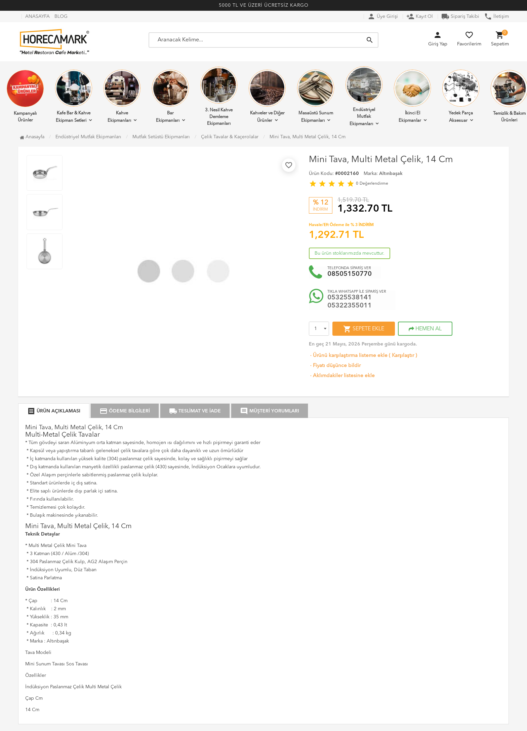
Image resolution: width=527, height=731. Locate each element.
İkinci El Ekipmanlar (412, 96)
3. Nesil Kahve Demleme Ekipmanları (218, 96)
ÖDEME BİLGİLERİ (124, 411)
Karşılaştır (403, 355)
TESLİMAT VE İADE (195, 411)
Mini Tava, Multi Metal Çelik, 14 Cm (308, 137)
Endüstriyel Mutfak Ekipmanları (364, 96)
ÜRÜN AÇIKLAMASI (53, 411)
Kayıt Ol (419, 16)
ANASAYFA (37, 16)
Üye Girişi (382, 16)
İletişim (496, 16)
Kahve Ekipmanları (122, 96)
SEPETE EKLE (363, 329)
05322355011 (349, 305)
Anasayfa (32, 137)
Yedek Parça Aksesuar (460, 96)
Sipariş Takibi (460, 16)
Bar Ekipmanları (170, 96)
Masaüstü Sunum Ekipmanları (315, 96)
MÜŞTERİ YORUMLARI (269, 411)
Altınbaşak (391, 173)
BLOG (61, 16)
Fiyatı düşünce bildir (335, 365)
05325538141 (349, 297)
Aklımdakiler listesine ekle (342, 375)
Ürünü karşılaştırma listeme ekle (348, 355)
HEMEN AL (425, 329)
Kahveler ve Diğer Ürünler (267, 96)
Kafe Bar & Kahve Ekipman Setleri (73, 96)
